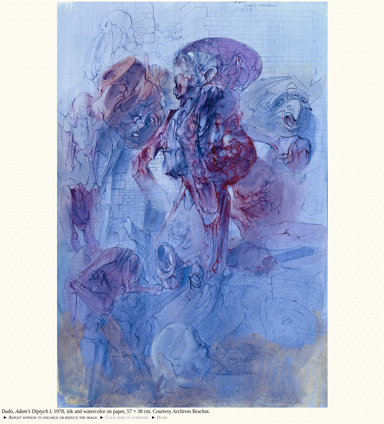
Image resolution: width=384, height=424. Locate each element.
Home (162, 417)
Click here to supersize (127, 417)
